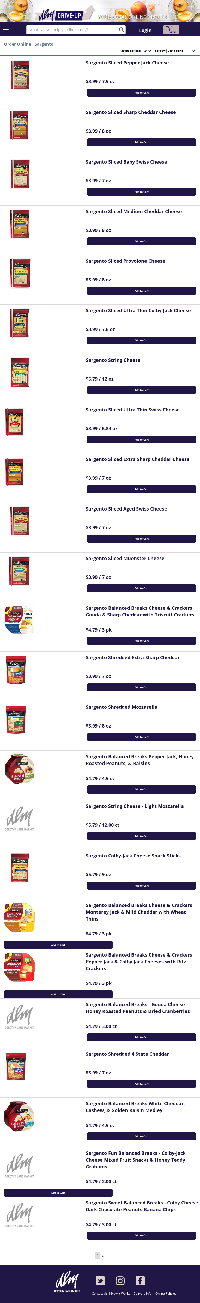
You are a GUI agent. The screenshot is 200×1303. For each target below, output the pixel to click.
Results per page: (131, 50)
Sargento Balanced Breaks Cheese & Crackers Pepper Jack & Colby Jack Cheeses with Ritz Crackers (139, 961)
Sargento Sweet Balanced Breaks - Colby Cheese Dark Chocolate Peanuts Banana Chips (142, 1205)
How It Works (120, 1293)
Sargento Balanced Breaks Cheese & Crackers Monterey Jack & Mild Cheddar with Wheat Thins (139, 912)
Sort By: (159, 50)
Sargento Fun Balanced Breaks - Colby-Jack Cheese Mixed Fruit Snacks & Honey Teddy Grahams (136, 1159)
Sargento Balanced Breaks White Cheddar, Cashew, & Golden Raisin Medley (135, 1106)
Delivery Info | (143, 1293)
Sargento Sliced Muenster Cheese (125, 558)
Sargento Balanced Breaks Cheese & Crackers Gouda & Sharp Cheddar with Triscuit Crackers (140, 611)
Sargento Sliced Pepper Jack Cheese (127, 62)
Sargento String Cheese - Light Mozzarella (135, 806)
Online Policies (166, 1293)
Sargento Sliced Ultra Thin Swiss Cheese (133, 409)
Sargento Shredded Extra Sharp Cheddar (133, 657)
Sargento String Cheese (113, 360)
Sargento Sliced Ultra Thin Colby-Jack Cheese (138, 310)
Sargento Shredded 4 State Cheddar (127, 1054)
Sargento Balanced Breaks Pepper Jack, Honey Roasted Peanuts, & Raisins (140, 759)
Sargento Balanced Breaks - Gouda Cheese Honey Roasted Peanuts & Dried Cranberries (138, 1007)
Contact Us (100, 1293)
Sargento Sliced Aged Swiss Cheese (126, 509)
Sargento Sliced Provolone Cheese (125, 261)
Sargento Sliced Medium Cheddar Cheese (134, 211)
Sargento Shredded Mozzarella (121, 707)
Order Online (17, 44)
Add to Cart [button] (142, 92)
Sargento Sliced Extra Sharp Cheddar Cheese (138, 459)
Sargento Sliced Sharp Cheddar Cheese (131, 112)
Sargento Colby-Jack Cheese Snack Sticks (133, 855)
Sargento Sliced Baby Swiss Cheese (126, 162)
